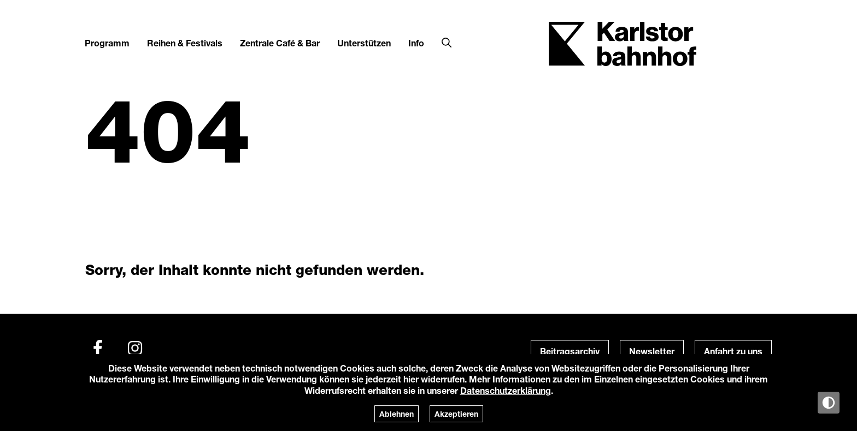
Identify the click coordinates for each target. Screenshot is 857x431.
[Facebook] (98, 348)
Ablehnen (396, 413)
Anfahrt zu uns (733, 351)
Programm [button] (107, 43)
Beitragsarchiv (570, 351)
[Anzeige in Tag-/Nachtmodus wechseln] (829, 403)
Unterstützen (364, 43)
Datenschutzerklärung (505, 390)
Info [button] (416, 43)
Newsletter (651, 351)
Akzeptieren (456, 413)
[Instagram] (135, 348)
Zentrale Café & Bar (280, 43)
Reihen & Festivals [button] (184, 43)
